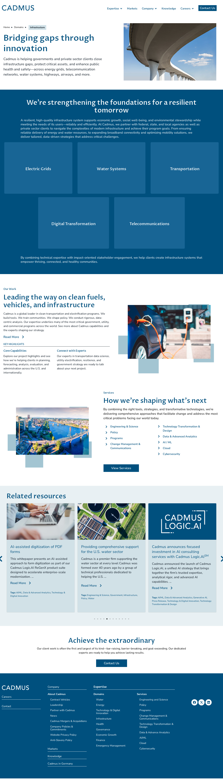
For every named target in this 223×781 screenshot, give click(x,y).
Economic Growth (106, 735)
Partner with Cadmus (62, 710)
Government (116, 595)
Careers (7, 697)
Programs (145, 710)
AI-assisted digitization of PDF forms (36, 549)
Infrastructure (130, 595)
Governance (103, 729)
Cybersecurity (147, 748)
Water (91, 598)
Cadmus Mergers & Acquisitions (68, 721)
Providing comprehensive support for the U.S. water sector (110, 549)
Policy (84, 598)
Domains (19, 27)
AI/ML (19, 592)
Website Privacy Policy (63, 735)
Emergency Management (110, 745)
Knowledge (55, 756)
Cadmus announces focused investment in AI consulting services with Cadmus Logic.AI (180, 551)
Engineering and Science (153, 699)
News (53, 715)
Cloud (142, 743)
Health (100, 724)
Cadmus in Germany (60, 764)
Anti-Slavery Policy (61, 740)
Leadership (56, 705)
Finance (100, 740)
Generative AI (200, 597)
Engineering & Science (98, 595)
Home (6, 27)
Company (53, 687)
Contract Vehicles (60, 699)
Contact (6, 706)
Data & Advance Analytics (154, 732)
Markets (53, 749)
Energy (100, 705)
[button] (94, 618)
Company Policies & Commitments (61, 728)
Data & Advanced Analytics (37, 592)
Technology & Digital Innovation (183, 601)
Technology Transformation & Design (156, 725)
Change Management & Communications (153, 717)
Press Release (159, 601)
